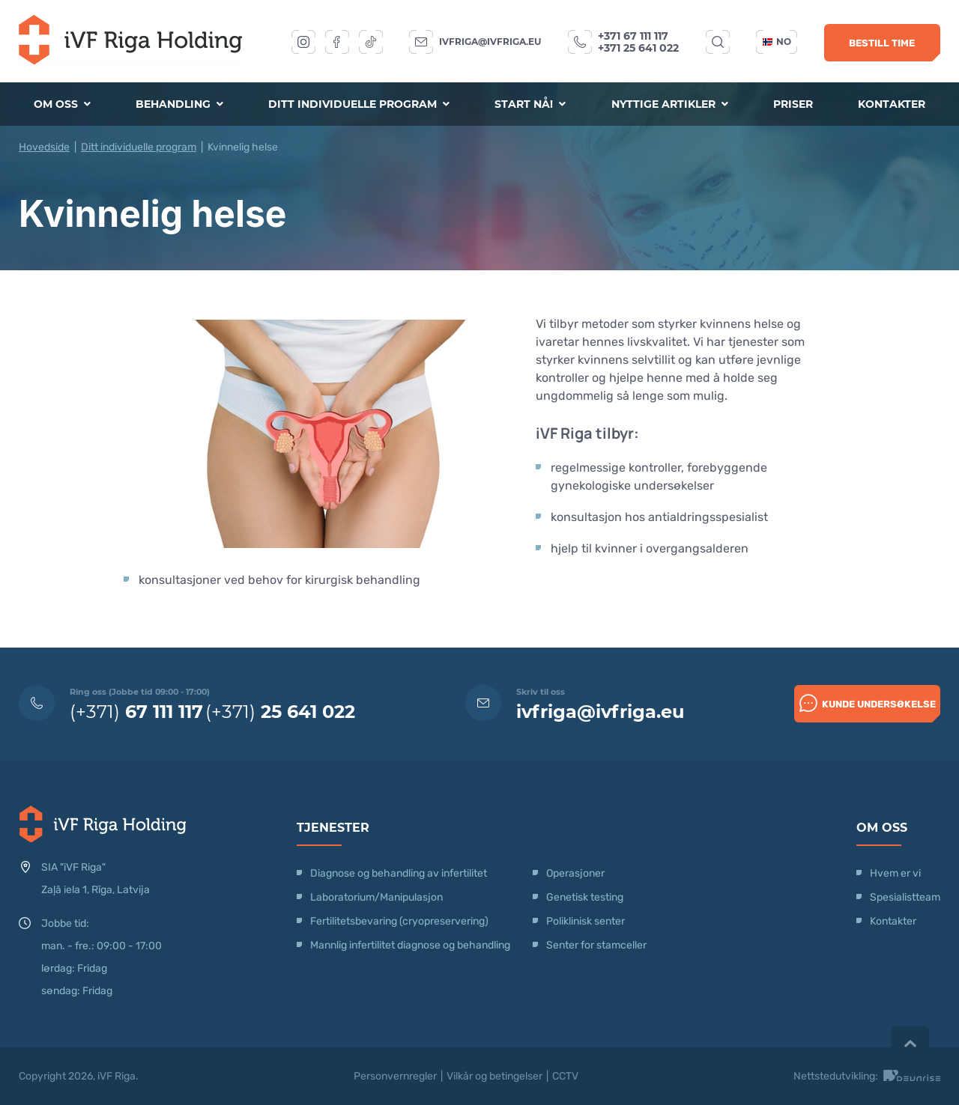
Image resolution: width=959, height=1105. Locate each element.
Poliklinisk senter (585, 921)
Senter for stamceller (596, 945)
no (777, 41)
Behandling (179, 104)
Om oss (62, 104)
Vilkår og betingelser (494, 1076)
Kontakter (891, 104)
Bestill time (882, 43)
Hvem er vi (895, 873)
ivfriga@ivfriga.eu (490, 41)
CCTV (565, 1076)
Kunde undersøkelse (867, 703)
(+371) (136, 711)
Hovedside (44, 147)
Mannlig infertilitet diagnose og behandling (410, 945)
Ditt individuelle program (359, 104)
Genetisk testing (584, 897)
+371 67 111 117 (633, 36)
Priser (793, 104)
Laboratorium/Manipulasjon (376, 897)
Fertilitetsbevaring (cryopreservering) (399, 921)
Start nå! (530, 104)
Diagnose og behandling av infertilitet (398, 873)
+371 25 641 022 (638, 48)
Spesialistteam (905, 897)
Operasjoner (575, 873)
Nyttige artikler (669, 104)
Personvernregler (395, 1076)
